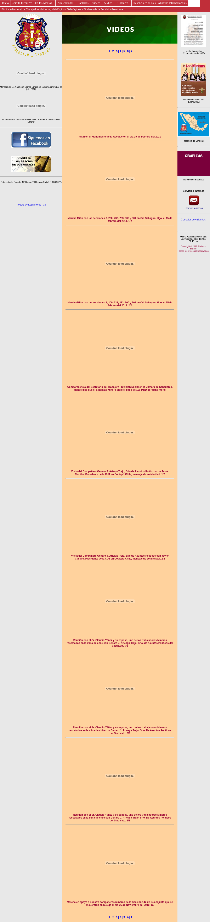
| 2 (112, 51)
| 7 (130, 51)
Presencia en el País (144, 3)
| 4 (119, 51)
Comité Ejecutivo (22, 3)
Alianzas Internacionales (172, 3)
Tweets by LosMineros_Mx (31, 204)
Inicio (5, 3)
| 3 (116, 51)
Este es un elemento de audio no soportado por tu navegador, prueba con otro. (31, 189)
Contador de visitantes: (193, 219)
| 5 (123, 51)
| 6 (127, 51)
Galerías (83, 3)
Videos (96, 3)
